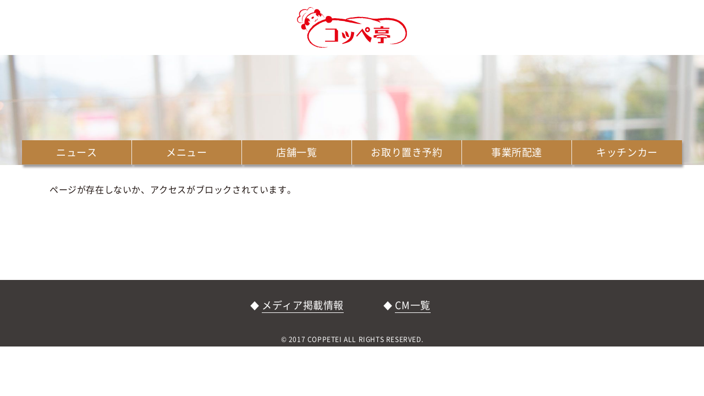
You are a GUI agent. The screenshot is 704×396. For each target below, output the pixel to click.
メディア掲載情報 (303, 305)
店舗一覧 (296, 152)
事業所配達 (516, 152)
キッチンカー (627, 152)
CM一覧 (412, 305)
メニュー (186, 152)
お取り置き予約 (406, 152)
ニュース (76, 152)
